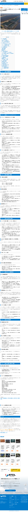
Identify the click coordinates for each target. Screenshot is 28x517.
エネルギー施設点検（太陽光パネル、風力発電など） (8, 53)
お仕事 (1, 7)
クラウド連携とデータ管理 (5, 59)
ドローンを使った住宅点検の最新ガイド (18, 464)
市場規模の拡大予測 (4, 61)
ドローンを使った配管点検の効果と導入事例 (18, 446)
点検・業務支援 (10, 3)
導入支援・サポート (6, 3)
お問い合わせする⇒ (26, 3)
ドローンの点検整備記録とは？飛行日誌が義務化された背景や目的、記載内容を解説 (10, 398)
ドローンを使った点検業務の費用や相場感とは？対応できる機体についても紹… (12, 448)
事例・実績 (14, 3)
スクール (16, 506)
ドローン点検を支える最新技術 (4, 56)
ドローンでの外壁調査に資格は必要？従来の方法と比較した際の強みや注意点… (2, 448)
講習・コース (2, 3)
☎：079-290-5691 (20, 1)
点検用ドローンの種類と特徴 (5, 40)
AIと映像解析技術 (4, 57)
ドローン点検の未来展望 (3, 60)
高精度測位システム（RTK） (5, 58)
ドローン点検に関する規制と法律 (5, 41)
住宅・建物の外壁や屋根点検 (5, 55)
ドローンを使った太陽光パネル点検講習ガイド (2, 464)
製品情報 (16, 509)
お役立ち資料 (18, 3)
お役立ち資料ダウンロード (4, 475)
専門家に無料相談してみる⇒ (4, 432)
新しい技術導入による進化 (5, 62)
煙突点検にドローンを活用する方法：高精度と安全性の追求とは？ (12, 464)
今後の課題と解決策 (4, 63)
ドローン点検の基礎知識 (3, 38)
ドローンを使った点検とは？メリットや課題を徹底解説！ (7, 447)
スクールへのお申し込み (24, 504)
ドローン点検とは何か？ (4, 39)
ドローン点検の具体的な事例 (4, 51)
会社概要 (15, 1)
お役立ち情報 (2, 453)
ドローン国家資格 (11, 509)
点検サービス (10, 506)
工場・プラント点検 (4, 54)
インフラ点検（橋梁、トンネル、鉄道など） (7, 52)
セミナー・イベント (22, 3)
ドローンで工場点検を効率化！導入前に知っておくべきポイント (7, 464)
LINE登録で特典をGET (15, 475)
